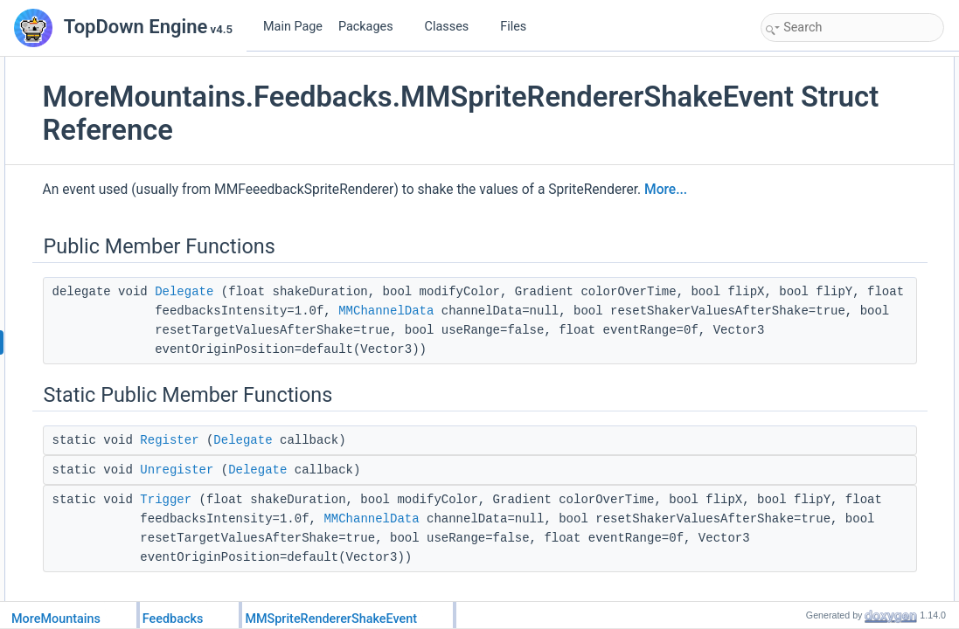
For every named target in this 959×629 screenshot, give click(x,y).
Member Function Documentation (843, 201)
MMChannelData (620, 354)
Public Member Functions (825, 66)
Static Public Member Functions (840, 105)
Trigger (356, 600)
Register (359, 541)
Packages (372, 26)
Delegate (374, 315)
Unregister (367, 570)
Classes (454, 26)
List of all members (810, 297)
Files (519, 26)
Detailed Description (812, 182)
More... (360, 213)
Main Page (293, 26)
